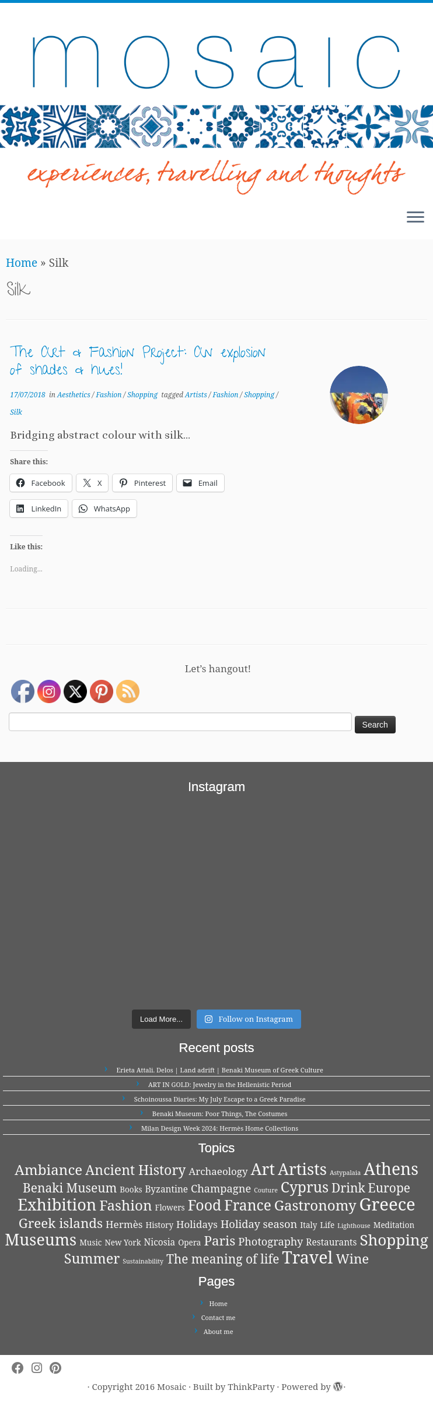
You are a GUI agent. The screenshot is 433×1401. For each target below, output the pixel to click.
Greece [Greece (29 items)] (387, 1204)
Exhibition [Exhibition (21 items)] (57, 1204)
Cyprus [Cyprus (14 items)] (305, 1187)
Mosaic (171, 1386)
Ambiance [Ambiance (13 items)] (48, 1169)
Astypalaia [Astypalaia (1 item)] (345, 1173)
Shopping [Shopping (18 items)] (393, 1239)
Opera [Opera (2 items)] (189, 1242)
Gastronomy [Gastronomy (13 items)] (315, 1205)
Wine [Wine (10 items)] (352, 1259)
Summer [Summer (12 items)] (92, 1258)
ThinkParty (251, 1386)
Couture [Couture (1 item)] (266, 1190)
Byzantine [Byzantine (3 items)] (166, 1189)
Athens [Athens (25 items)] (391, 1168)
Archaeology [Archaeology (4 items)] (217, 1171)
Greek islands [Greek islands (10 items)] (61, 1223)
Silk (16, 412)
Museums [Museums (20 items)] (40, 1239)
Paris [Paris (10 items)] (219, 1240)
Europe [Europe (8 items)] (389, 1188)
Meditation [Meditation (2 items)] (393, 1225)
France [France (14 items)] (247, 1205)
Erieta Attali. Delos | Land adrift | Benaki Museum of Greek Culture (220, 1069)
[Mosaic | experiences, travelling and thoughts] (216, 102)
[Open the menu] (415, 218)
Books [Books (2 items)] (131, 1189)
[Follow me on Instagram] (41, 1368)
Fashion (109, 395)
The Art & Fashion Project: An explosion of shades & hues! (138, 363)
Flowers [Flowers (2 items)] (169, 1207)
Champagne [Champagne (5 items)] (221, 1188)
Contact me (218, 1317)
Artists (197, 395)
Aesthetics (74, 395)
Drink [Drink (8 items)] (348, 1188)
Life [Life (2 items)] (327, 1225)
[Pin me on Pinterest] (59, 1368)
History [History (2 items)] (159, 1225)
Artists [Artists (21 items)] (302, 1169)
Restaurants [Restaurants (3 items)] (331, 1242)
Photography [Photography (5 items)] (270, 1241)
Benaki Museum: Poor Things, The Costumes (220, 1113)
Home (21, 262)
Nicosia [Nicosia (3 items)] (160, 1242)
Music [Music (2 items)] (90, 1242)
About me (218, 1331)
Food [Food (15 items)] (205, 1205)
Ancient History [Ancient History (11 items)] (135, 1169)
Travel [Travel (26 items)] (307, 1256)
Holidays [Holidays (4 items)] (197, 1224)
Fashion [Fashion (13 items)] (125, 1205)
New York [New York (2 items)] (122, 1242)
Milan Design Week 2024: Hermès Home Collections (219, 1128)
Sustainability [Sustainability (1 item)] (143, 1261)
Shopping (143, 395)
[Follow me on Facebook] (22, 1368)
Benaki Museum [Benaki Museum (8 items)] (70, 1188)
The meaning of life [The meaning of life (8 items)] (222, 1259)
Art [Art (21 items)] (263, 1169)
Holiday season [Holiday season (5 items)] (259, 1223)
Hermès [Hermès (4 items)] (124, 1224)
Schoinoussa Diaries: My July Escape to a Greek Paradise (220, 1099)
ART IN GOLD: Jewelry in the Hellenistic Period (219, 1084)
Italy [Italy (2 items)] (308, 1225)
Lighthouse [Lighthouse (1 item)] (354, 1226)
